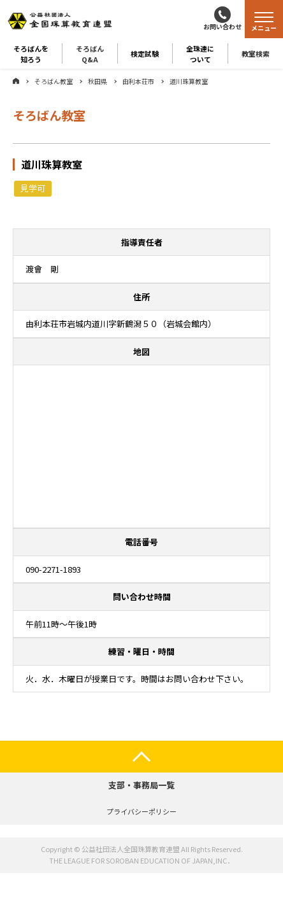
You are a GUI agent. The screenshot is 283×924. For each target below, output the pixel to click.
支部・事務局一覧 (141, 785)
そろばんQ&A (90, 53)
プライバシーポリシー (141, 811)
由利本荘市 (138, 81)
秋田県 (97, 81)
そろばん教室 (53, 81)
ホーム (16, 81)
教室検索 (256, 53)
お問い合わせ (222, 26)
